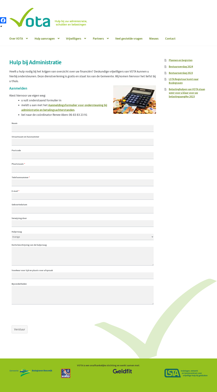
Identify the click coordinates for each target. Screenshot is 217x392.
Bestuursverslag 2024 (181, 66)
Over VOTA (16, 38)
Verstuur (19, 329)
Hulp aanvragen (44, 38)
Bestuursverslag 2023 (181, 73)
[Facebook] (3, 20)
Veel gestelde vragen (128, 38)
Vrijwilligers (73, 38)
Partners (98, 38)
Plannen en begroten (180, 60)
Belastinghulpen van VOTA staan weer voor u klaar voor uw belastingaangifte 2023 (187, 93)
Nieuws (154, 38)
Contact (170, 38)
